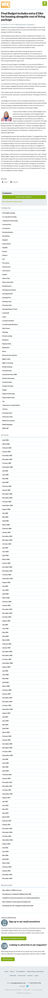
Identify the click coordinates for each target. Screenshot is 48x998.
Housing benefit (7, 293)
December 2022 (7, 567)
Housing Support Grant (9, 309)
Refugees (5, 340)
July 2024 (5, 513)
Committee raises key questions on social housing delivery (21, 898)
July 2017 (5, 801)
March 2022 (6, 598)
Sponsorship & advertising (35, 971)
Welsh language (7, 424)
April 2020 (5, 682)
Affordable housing (8, 213)
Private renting (7, 336)
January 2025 (6, 490)
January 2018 (6, 778)
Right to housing (7, 363)
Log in (36, 975)
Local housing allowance (10, 324)
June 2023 (5, 551)
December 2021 (7, 609)
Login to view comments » (24, 197)
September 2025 (7, 467)
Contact (30, 975)
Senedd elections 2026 (9, 374)
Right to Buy (6, 359)
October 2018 (6, 751)
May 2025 (5, 478)
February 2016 (6, 867)
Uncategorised (7, 413)
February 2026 (6, 448)
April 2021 (5, 636)
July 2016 (5, 847)
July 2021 (5, 624)
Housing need (6, 301)
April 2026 (5, 440)
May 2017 (5, 809)
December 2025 (7, 455)
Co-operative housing (9, 217)
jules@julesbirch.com (18, 983)
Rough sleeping (7, 367)
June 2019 (5, 721)
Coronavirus (6, 228)
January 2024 (6, 532)
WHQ (10, 5)
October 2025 (6, 463)
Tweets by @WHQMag (8, 917)
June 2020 (5, 674)
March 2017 (6, 817)
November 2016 (7, 832)
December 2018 (7, 744)
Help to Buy (6, 278)
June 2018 (5, 763)
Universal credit (7, 417)
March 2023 (6, 559)
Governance (6, 270)
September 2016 (7, 840)
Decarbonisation (7, 232)
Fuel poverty (6, 267)
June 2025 (5, 474)
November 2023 (7, 540)
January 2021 (6, 648)
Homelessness (7, 286)
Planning (5, 332)
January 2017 (6, 824)
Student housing (7, 386)
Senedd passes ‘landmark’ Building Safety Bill (16, 894)
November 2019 (7, 701)
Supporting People (8, 397)
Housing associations (9, 290)
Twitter (27, 986)
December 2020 (7, 651)
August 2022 (6, 582)
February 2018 (6, 774)
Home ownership (7, 282)
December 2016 (7, 828)
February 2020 (6, 690)
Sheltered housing (8, 378)
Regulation (5, 347)
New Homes (6, 328)
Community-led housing (10, 220)
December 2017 (7, 782)
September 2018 (7, 755)
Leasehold (5, 313)
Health (4, 274)
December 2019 (7, 697)
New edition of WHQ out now (12, 890)
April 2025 (5, 482)
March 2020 (6, 686)
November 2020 (7, 655)
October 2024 (6, 501)
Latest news (22, 975)
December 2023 (7, 536)
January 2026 (6, 451)
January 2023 (6, 563)
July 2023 (5, 548)
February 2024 (6, 528)
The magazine (20, 971)
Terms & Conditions (37, 990)
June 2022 (5, 590)
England (5, 240)
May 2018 (5, 767)
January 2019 (6, 740)
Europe (4, 251)
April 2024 (5, 521)
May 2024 (5, 517)
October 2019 (6, 705)
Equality (5, 247)
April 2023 (5, 555)
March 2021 (6, 640)
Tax (3, 401)
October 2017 (6, 790)
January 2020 (6, 694)
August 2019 (6, 713)
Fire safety (5, 263)
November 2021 (7, 613)
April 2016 (5, 859)
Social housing (7, 382)
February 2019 (6, 736)
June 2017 (5, 805)
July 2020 (5, 671)
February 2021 (6, 644)
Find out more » (8, 959)
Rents (4, 351)
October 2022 (6, 574)
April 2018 (5, 771)
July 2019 (5, 717)
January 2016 (6, 871)
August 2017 (6, 797)
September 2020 (7, 663)
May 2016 (5, 855)
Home (6, 971)
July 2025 (5, 471)
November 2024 (7, 498)
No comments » (31, 24)
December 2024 (7, 494)
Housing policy (7, 305)
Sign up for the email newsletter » (14, 938)
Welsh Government (20, 24)
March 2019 (6, 732)
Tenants (5, 409)
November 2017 (7, 786)
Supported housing (8, 393)
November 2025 (7, 459)
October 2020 (6, 659)
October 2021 (6, 617)
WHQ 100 (5, 428)
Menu (44, 4)
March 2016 (6, 863)
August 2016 (6, 844)
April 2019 (5, 728)
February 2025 (6, 486)
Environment (6, 244)
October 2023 (6, 544)
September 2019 (7, 709)
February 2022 (6, 601)
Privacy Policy (27, 990)
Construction (6, 224)
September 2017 (7, 794)
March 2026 (6, 444)
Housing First (6, 297)
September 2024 (7, 505)
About (12, 971)
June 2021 (5, 628)
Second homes (7, 370)
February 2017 (6, 821)
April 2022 (5, 594)
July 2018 (5, 759)
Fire (3, 259)
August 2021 (6, 621)
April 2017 (5, 813)
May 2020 (5, 678)
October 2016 (6, 836)
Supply (4, 390)
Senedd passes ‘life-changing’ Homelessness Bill (17, 905)
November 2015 (7, 878)
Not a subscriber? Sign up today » (12, 201)
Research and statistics (9, 355)
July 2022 (5, 586)
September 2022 (7, 578)
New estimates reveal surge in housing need (16, 902)
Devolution (6, 236)
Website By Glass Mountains (24, 993)
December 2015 (7, 874)
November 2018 (7, 747)
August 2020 (6, 667)
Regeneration (6, 344)
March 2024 (6, 525)
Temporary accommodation (11, 405)
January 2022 (6, 605)
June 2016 (5, 851)
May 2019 (5, 724)
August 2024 (6, 509)
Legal (4, 317)
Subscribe (13, 975)
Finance (4, 255)
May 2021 (5, 632)
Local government (8, 320)
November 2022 (7, 571)
